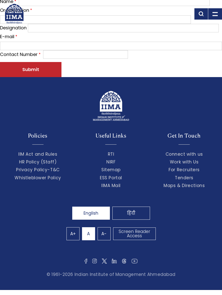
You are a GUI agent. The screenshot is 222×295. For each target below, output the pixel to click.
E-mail (7, 36)
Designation (13, 28)
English (91, 213)
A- (104, 234)
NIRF (110, 162)
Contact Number (19, 54)
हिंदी (131, 213)
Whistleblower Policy (38, 178)
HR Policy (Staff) (37, 162)
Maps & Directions (184, 186)
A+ (73, 234)
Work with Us (184, 162)
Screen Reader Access (134, 233)
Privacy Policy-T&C (38, 170)
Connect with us (184, 154)
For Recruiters (184, 170)
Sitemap (111, 170)
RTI (111, 154)
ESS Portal (111, 178)
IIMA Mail (111, 186)
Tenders (184, 178)
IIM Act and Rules (37, 154)
